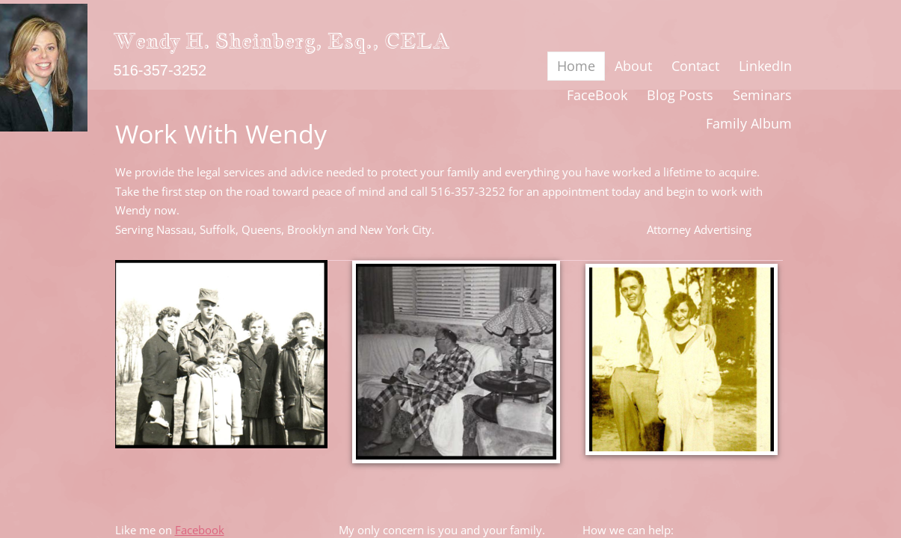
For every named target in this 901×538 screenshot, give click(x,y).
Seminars (762, 95)
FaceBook (597, 95)
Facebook (199, 529)
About (633, 66)
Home (576, 66)
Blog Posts (680, 95)
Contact (695, 66)
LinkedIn (765, 66)
